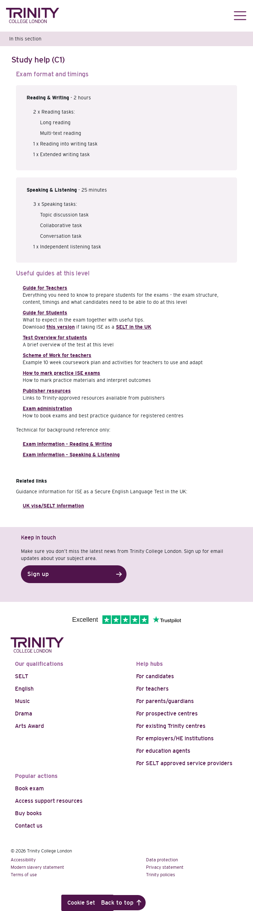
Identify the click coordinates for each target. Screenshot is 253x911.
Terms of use (24, 874)
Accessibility (23, 859)
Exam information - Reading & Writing (67, 444)
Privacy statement (165, 867)
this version (60, 327)
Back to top (117, 902)
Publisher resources (47, 391)
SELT (21, 676)
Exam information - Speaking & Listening (71, 454)
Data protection (162, 859)
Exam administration (47, 408)
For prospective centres (167, 713)
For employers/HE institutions (175, 738)
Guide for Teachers (45, 288)
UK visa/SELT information (53, 506)
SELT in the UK (133, 327)
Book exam (29, 788)
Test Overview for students (55, 337)
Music (22, 701)
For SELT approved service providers (184, 763)
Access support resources (49, 801)
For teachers (152, 689)
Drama (23, 713)
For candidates (155, 676)
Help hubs (149, 664)
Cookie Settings (87, 903)
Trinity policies (160, 874)
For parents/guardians (165, 701)
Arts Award (29, 726)
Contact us (29, 826)
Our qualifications (39, 664)
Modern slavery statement (37, 867)
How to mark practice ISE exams (61, 373)
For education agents (163, 751)
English (24, 689)
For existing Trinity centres (171, 726)
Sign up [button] (38, 574)
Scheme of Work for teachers (57, 355)
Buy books (28, 813)
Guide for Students (45, 312)
